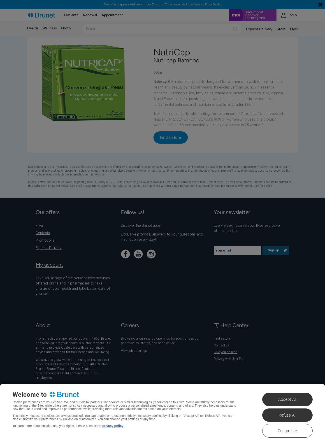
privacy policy (112, 426)
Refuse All (288, 415)
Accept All (287, 399)
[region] (162, 413)
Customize (287, 430)
